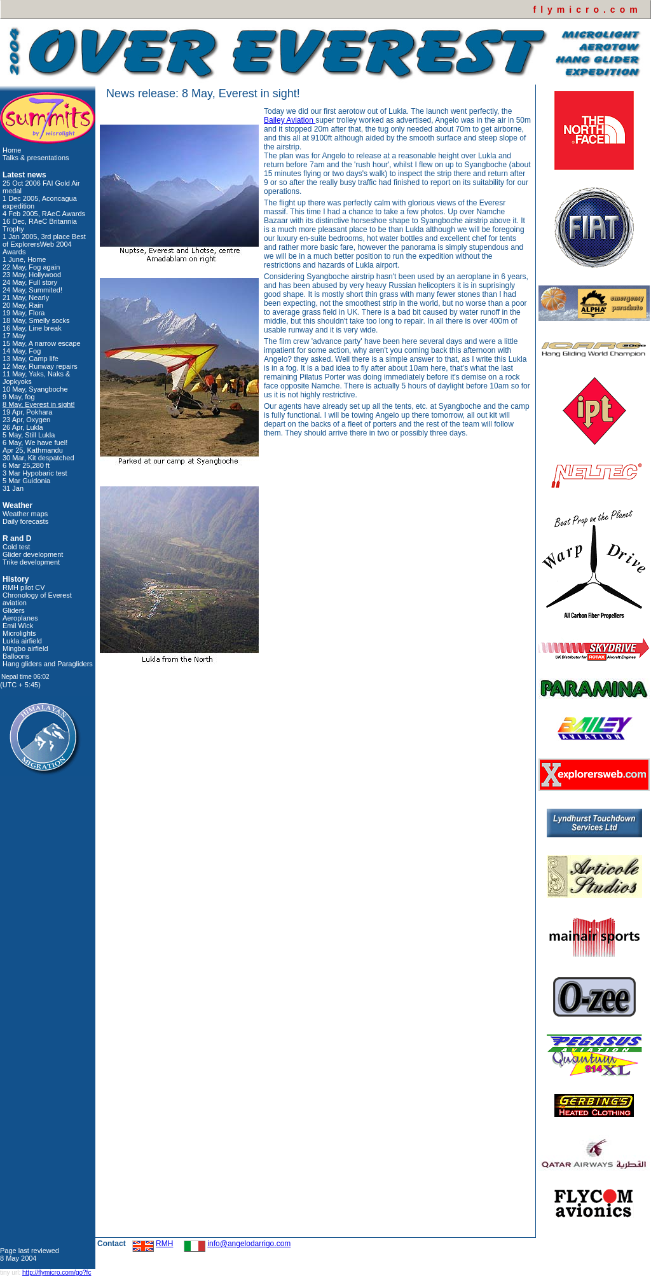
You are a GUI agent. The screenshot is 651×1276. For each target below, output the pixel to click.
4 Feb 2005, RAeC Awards (44, 213)
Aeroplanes (20, 618)
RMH (164, 1243)
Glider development (33, 554)
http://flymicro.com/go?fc (56, 1272)
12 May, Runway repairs (40, 366)
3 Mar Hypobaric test (35, 473)
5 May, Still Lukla (29, 435)
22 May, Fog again (31, 267)
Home (12, 150)
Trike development (31, 562)
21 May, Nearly (26, 297)
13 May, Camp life (30, 358)
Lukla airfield (22, 641)
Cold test (16, 547)
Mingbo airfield (25, 648)
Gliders (14, 610)
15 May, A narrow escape (42, 343)
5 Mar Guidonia (26, 480)
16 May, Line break (32, 328)
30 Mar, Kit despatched (38, 458)
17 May (14, 336)
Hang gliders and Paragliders (48, 664)
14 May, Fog (22, 351)
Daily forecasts (25, 521)
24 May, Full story (30, 282)
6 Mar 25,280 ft (26, 465)
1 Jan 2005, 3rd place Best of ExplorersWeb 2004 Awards (44, 244)
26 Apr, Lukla (23, 427)
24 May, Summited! (32, 290)
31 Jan (13, 488)
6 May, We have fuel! (35, 442)
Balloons (16, 656)
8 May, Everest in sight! (39, 404)
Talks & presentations (36, 157)
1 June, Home (24, 259)
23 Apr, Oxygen (26, 419)
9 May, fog (19, 397)
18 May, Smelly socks (36, 320)
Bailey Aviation (289, 120)
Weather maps (25, 514)
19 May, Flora (24, 313)
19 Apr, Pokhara (27, 412)
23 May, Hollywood (32, 274)
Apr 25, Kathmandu (33, 450)
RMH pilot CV (24, 587)
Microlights (19, 633)
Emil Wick (18, 625)
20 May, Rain (23, 305)
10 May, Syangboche (35, 389)
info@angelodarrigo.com (249, 1243)
